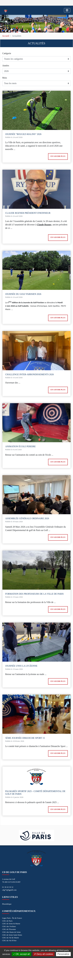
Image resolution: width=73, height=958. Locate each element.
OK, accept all (21, 954)
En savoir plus (58, 156)
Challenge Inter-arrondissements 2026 (29, 374)
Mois (4, 78)
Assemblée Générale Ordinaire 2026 (27, 518)
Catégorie (6, 53)
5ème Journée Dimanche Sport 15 (25, 738)
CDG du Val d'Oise (9, 940)
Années (5, 65)
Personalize (63, 954)
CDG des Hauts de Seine (11, 932)
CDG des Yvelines (9, 926)
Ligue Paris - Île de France (12, 918)
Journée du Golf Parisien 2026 (23, 294)
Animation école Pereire (20, 446)
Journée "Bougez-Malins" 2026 (23, 134)
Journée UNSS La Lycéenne (21, 666)
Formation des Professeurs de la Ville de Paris (34, 594)
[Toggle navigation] (67, 10)
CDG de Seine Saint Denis (12, 935)
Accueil (5, 36)
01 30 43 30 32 (7, 887)
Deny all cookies (43, 954)
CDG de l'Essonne (9, 929)
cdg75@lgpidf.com (9, 890)
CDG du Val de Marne (10, 938)
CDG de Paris (7, 921)
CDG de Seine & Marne (11, 923)
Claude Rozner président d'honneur (27, 213)
